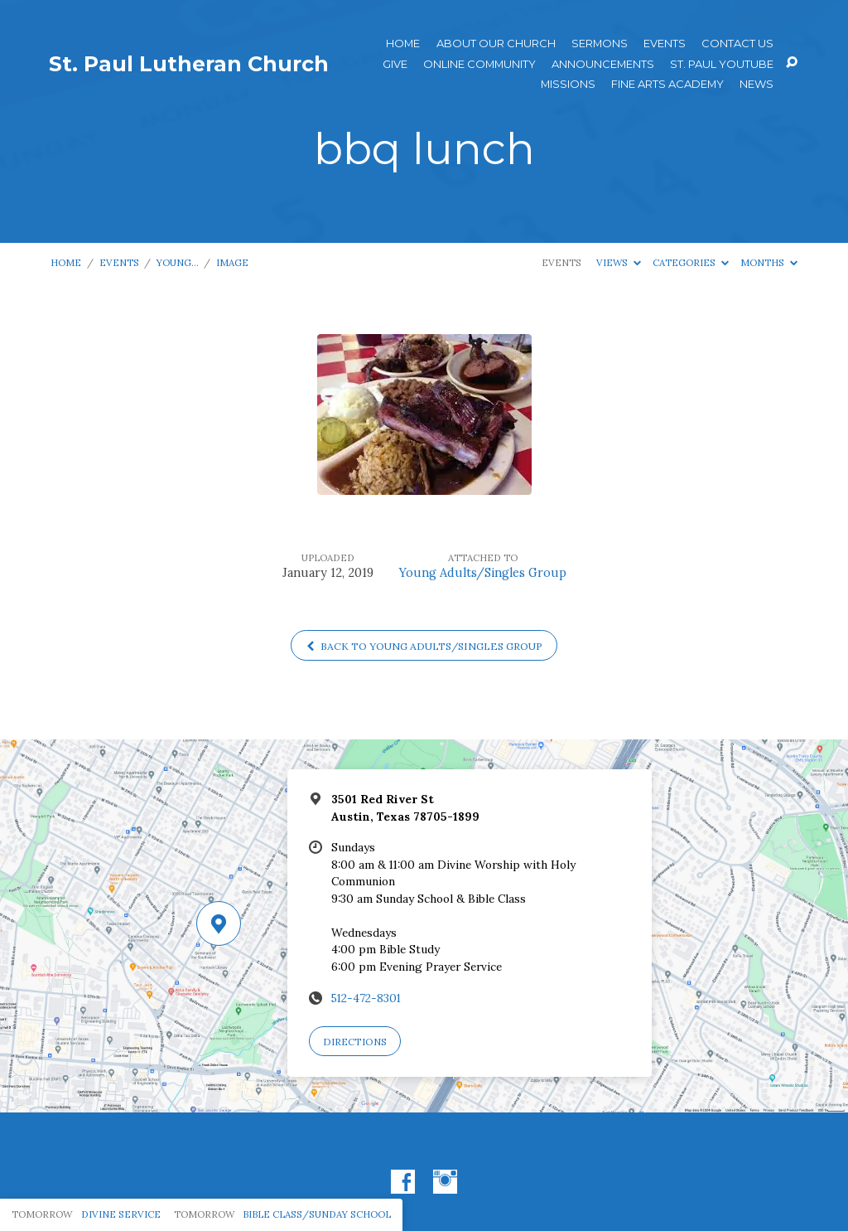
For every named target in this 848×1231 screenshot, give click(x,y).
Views (618, 262)
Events (664, 43)
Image (232, 262)
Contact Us (737, 43)
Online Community (479, 64)
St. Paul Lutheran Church (189, 63)
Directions (355, 1041)
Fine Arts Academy (667, 84)
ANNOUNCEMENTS (603, 64)
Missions (568, 84)
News (756, 84)
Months (768, 262)
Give (395, 64)
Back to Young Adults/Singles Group (424, 646)
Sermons (599, 43)
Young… (178, 262)
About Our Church (496, 43)
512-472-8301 (366, 998)
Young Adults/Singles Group (482, 572)
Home (403, 43)
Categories (691, 262)
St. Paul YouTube (721, 64)
